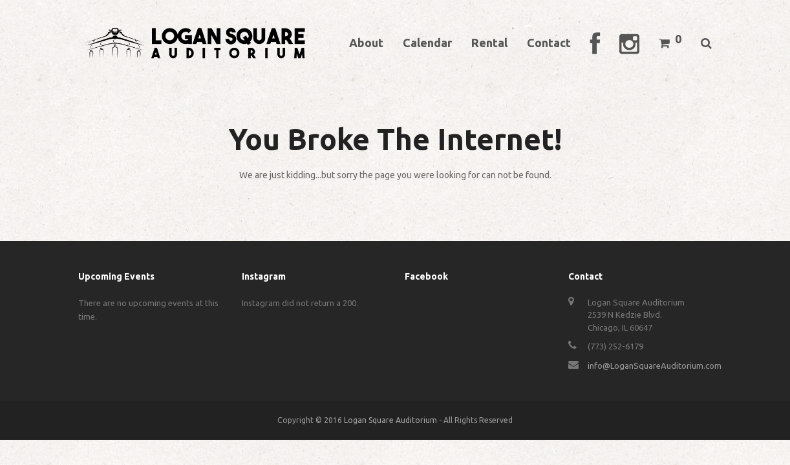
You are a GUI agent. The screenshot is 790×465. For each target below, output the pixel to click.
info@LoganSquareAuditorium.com (654, 365)
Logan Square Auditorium (390, 420)
